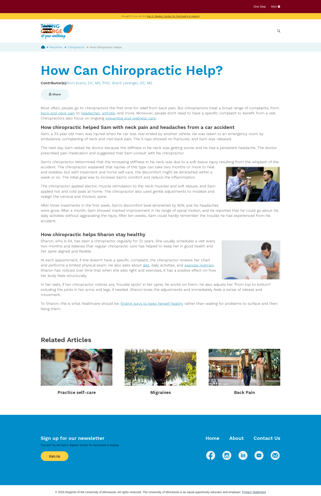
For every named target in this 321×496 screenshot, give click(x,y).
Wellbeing (172, 31)
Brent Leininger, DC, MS (132, 83)
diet (146, 265)
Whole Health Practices (222, 31)
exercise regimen (199, 265)
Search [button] (278, 31)
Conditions (192, 31)
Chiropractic (76, 47)
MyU (275, 6)
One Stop (260, 6)
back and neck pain (58, 113)
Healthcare (252, 31)
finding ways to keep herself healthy (152, 303)
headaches (90, 113)
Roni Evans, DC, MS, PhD (88, 83)
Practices (56, 47)
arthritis (108, 113)
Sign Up (54, 456)
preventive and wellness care (130, 118)
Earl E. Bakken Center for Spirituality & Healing (173, 16)
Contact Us (267, 438)
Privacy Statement (254, 492)
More (268, 31)
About (236, 438)
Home (43, 47)
